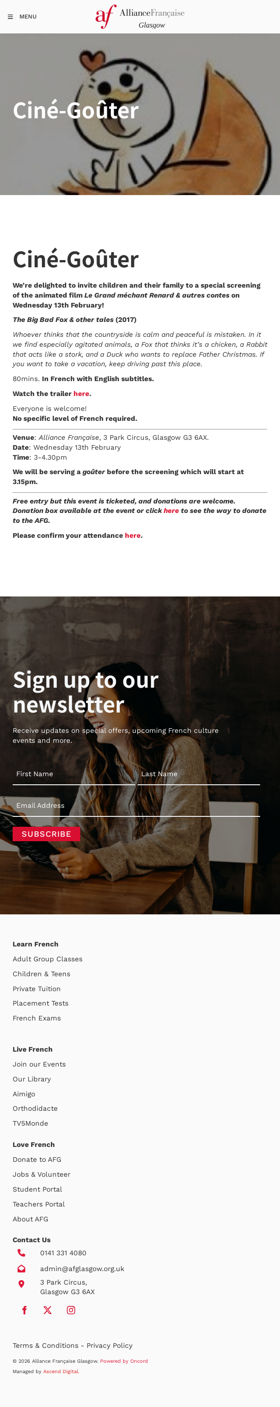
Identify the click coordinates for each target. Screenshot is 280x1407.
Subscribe (46, 834)
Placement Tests (41, 1003)
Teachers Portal (39, 1204)
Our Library (32, 1079)
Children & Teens (41, 974)
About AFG (30, 1219)
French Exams (37, 1018)
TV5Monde (30, 1123)
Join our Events (39, 1064)
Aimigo (24, 1094)
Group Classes (58, 959)
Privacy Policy (110, 1346)
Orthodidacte (35, 1108)
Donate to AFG (37, 1159)
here (81, 394)
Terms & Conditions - (50, 1346)
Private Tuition (37, 989)
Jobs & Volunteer (41, 1174)
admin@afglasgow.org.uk (82, 1269)
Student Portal (37, 1189)
